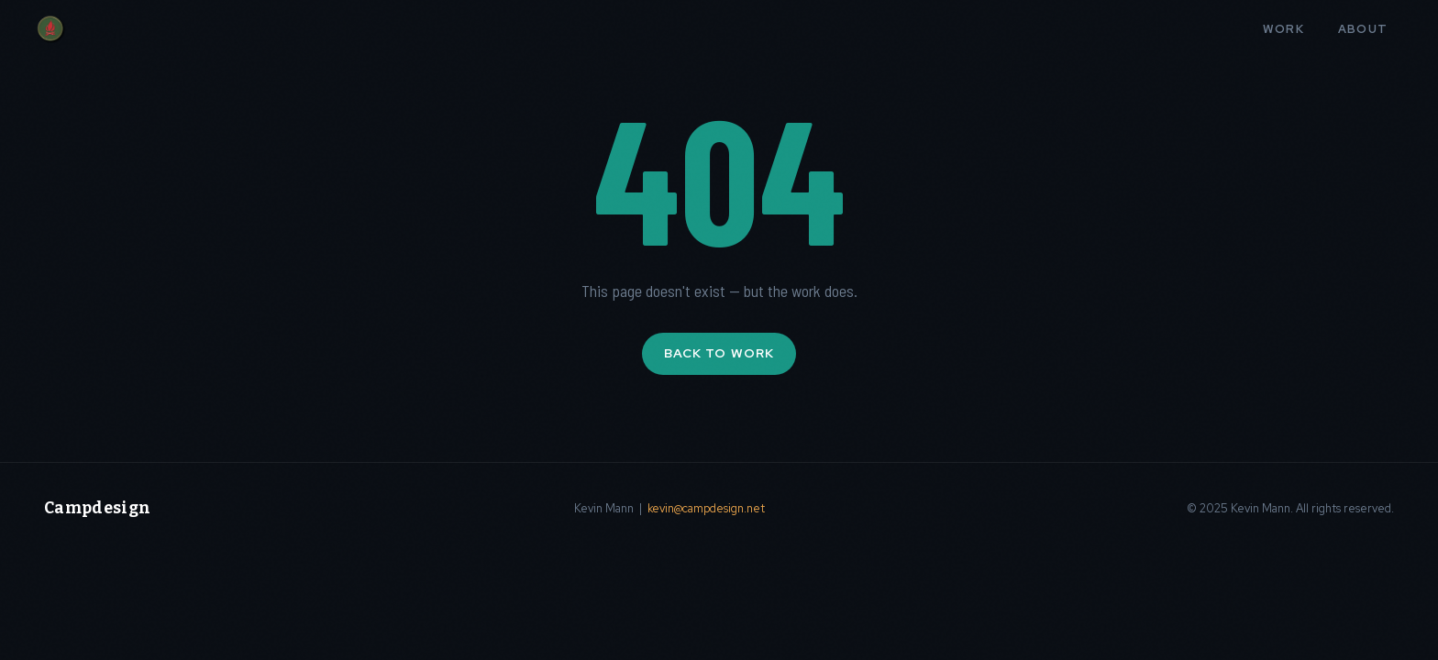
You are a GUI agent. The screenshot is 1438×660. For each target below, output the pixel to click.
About (1363, 29)
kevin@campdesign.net (706, 508)
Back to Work (719, 353)
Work (1284, 29)
